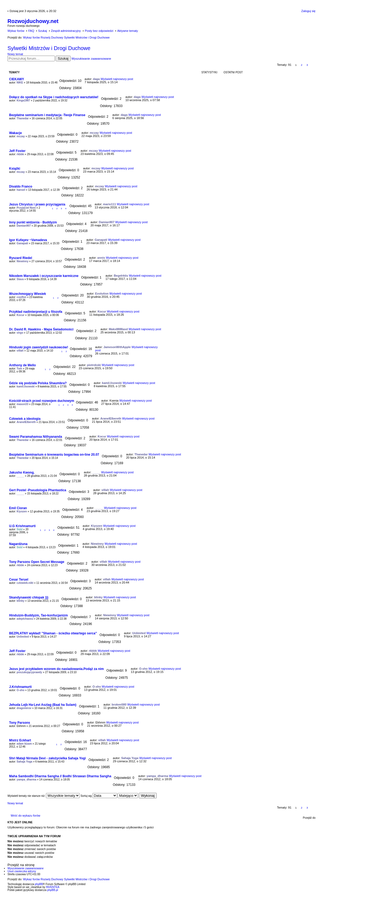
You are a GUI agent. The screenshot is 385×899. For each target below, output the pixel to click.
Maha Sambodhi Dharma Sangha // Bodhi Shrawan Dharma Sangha (60, 776)
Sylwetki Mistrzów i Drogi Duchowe (48, 48)
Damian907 (24, 225)
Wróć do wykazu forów (25, 815)
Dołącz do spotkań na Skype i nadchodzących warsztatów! (53, 97)
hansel (21, 189)
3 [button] (307, 64)
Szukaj (63, 58)
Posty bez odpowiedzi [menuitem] (99, 30)
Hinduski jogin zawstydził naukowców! (38, 347)
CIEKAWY (16, 79)
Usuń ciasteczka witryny (21, 871)
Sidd (19, 529)
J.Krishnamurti (20, 687)
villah (20, 350)
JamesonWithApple (117, 347)
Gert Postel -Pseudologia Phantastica (37, 490)
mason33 (22, 404)
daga (96, 79)
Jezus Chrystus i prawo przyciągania (37, 204)
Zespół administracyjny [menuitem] (66, 30)
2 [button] (301, 64)
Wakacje (15, 133)
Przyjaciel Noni (26, 207)
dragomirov (24, 708)
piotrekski (94, 365)
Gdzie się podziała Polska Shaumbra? (38, 383)
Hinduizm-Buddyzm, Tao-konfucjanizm (38, 615)
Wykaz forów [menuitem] (15, 30)
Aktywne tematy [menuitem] (127, 30)
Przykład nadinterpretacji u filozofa (35, 312)
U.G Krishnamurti (22, 526)
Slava (20, 279)
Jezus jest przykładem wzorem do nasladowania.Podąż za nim (56, 669)
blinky (20, 600)
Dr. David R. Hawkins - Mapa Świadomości (41, 329)
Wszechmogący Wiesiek (27, 294)
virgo (20, 332)
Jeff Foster (17, 151)
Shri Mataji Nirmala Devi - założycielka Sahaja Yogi (47, 758)
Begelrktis (121, 275)
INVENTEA (52, 887)
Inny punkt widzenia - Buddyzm (33, 222)
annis (101, 257)
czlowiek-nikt (25, 582)
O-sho (143, 668)
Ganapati (22, 243)
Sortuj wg (98, 795)
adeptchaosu (25, 618)
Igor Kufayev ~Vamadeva (28, 240)
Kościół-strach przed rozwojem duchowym (41, 401)
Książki (14, 168)
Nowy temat (15, 54)
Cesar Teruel (18, 579)
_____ (20, 475)
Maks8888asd (118, 329)
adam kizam (24, 743)
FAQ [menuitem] (31, 30)
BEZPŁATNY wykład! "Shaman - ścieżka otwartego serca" (53, 633)
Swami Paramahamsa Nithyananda (35, 437)
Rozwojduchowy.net (33, 21)
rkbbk (20, 154)
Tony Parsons (19, 723)
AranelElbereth (26, 422)
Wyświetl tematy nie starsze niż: (43, 795)
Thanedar (23, 118)
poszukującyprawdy (29, 672)
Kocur (20, 315)
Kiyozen (22, 511)
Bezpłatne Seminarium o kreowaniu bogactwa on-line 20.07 (54, 454)
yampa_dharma (26, 779)
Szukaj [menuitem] (42, 30)
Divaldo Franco (20, 186)
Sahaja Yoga (24, 761)
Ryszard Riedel (20, 258)
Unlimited (23, 636)
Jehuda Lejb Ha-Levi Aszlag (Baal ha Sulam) (42, 705)
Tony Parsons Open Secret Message (36, 562)
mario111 (109, 204)
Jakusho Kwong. (21, 472)
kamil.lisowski (25, 386)
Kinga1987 (23, 100)
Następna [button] (312, 65)
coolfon (21, 297)
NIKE (20, 82)
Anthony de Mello (22, 365)
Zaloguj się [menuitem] (308, 11)
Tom (19, 368)
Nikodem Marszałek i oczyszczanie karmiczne (43, 276)
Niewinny (22, 261)
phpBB (39, 884)
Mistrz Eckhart (20, 740)
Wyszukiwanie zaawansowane (91, 58)
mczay (21, 136)
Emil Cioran (18, 508)
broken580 (119, 704)
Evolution (102, 293)
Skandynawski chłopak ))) (28, 597)
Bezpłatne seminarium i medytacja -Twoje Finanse (47, 115)
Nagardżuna (18, 544)
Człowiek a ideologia (24, 419)
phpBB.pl (52, 890)
